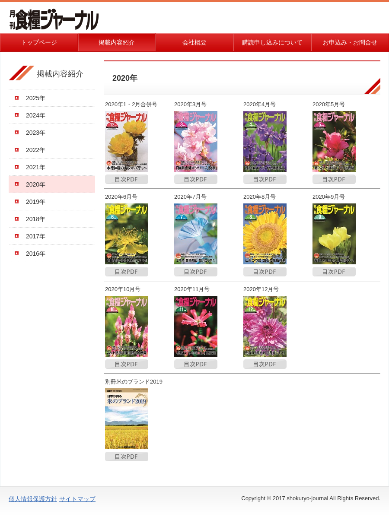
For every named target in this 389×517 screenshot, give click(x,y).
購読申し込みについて (272, 42)
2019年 (35, 201)
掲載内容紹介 (117, 42)
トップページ (39, 42)
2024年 (35, 115)
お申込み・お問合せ (350, 42)
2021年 (35, 167)
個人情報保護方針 (33, 498)
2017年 (35, 236)
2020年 (35, 184)
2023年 (35, 132)
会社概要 (194, 42)
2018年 (35, 219)
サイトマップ (77, 498)
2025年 (35, 98)
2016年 (35, 253)
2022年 (35, 149)
